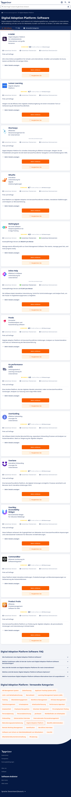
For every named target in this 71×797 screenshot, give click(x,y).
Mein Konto (4, 780)
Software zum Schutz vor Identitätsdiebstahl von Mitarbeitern (22, 732)
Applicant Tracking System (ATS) (45, 690)
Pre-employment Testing (60, 709)
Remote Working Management (12, 727)
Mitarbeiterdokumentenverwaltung (14, 737)
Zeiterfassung (26, 690)
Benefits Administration (55, 723)
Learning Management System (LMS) (50, 695)
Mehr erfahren (35, 70)
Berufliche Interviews (45, 727)
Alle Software (7, 28)
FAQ (17, 28)
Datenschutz (4, 755)
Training (5, 700)
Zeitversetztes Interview (22, 718)
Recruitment (30, 695)
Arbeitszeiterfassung (39, 704)
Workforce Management (39, 700)
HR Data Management (58, 700)
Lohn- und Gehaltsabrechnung (12, 695)
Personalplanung (7, 714)
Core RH (49, 732)
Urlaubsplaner (23, 704)
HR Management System (10, 690)
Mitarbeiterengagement (19, 700)
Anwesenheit (6, 709)
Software (3, 771)
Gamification (30, 727)
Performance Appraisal (57, 704)
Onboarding (6, 718)
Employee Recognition (22, 709)
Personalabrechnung (24, 714)
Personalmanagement (11, 12)
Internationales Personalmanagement (46, 718)
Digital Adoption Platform (34, 723)
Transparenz (4, 758)
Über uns (3, 768)
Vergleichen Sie (36, 75)
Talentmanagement (8, 704)
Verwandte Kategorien (31, 28)
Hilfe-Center (4, 783)
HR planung (33, 737)
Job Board (38, 714)
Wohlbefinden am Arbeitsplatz (55, 714)
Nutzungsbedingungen (7, 762)
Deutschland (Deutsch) (17, 791)
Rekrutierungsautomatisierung (12, 723)
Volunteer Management (41, 709)
